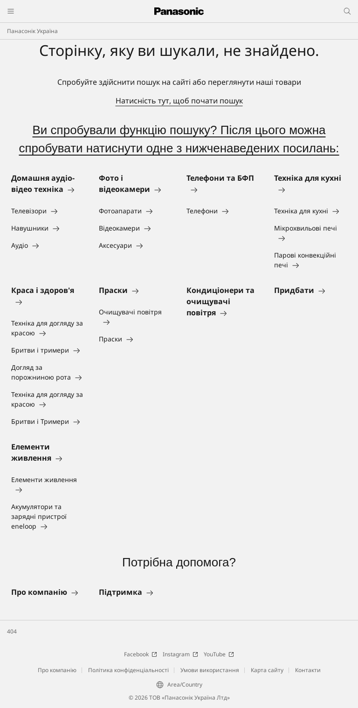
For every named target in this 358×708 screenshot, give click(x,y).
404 (12, 631)
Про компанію (57, 670)
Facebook (140, 654)
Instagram (180, 654)
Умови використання (209, 670)
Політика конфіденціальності (128, 670)
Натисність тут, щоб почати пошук (179, 100)
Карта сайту (267, 670)
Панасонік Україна (32, 31)
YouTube (219, 654)
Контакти (308, 670)
